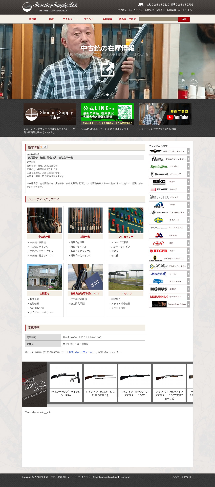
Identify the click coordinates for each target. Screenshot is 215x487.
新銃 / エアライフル (81, 251)
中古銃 (32, 19)
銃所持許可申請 (79, 299)
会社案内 (171, 10)
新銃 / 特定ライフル (81, 255)
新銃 (51, 19)
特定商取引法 (37, 308)
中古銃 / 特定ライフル (41, 255)
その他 (114, 255)
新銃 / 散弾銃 (77, 242)
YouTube (141, 4)
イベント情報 (118, 308)
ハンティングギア (120, 246)
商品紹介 (116, 299)
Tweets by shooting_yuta (38, 412)
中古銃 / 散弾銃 (38, 242)
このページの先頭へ (182, 477)
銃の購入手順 (125, 10)
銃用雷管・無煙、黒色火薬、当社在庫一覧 (50, 157)
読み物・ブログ (127, 19)
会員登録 (149, 10)
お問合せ (160, 10)
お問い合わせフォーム (80, 352)
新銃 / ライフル (79, 246)
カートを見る (185, 10)
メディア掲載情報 (120, 303)
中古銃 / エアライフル (41, 251)
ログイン (138, 10)
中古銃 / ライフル (39, 246)
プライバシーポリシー (41, 312)
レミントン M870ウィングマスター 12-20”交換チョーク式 (169, 395)
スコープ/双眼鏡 (119, 242)
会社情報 (34, 303)
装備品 (114, 251)
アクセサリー (70, 19)
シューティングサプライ (50, 7)
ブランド (89, 19)
